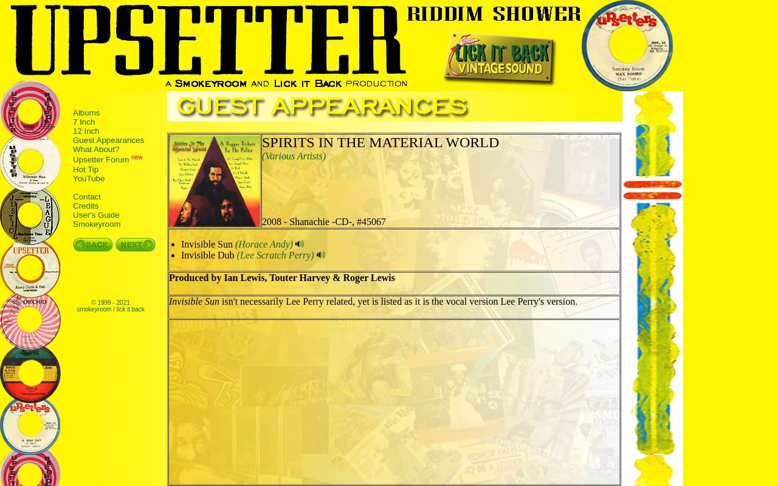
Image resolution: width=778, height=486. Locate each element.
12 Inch (86, 131)
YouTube (89, 178)
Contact (87, 196)
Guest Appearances (108, 140)
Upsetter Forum (101, 160)
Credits (85, 205)
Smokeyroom (97, 224)
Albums (86, 112)
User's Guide (96, 215)
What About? (96, 149)
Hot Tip (85, 169)
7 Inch (84, 122)
